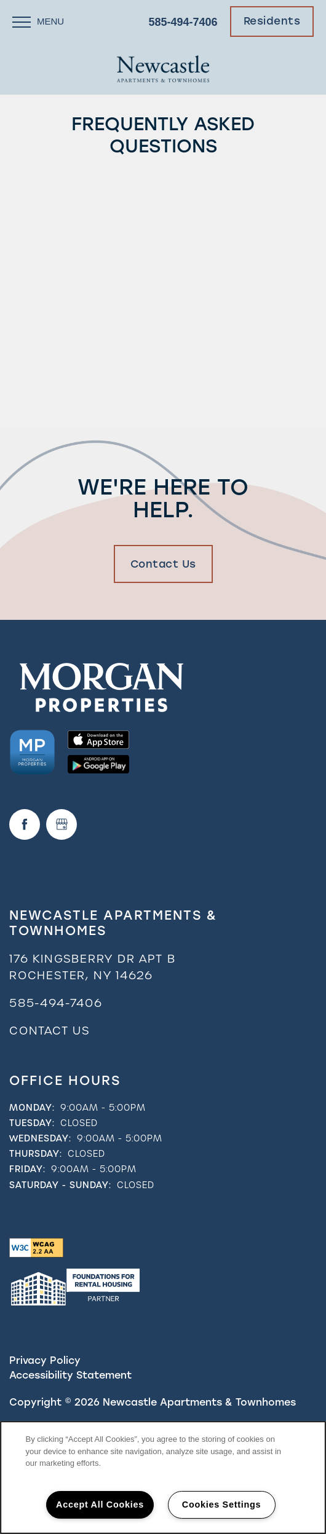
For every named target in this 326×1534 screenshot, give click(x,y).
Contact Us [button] (163, 564)
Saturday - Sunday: (60, 1185)
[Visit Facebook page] (24, 824)
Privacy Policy (45, 1360)
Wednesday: (40, 1138)
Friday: (27, 1169)
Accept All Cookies (100, 1504)
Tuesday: (32, 1123)
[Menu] (38, 21)
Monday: (32, 1107)
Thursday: (35, 1153)
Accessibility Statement (70, 1375)
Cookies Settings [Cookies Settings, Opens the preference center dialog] (221, 1504)
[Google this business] (61, 824)
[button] (272, 21)
